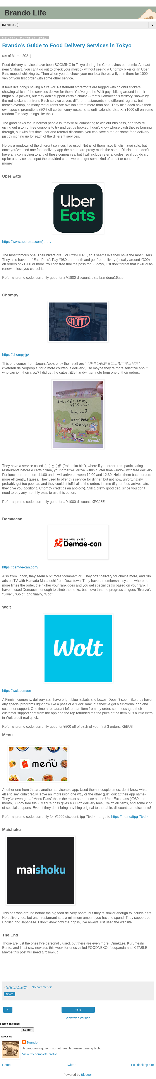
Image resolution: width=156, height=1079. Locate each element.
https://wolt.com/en (16, 690)
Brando (32, 1042)
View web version (78, 1018)
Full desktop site (142, 1065)
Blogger (86, 1074)
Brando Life (25, 13)
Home (77, 1009)
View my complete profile (39, 1054)
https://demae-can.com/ (20, 567)
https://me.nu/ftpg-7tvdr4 (130, 816)
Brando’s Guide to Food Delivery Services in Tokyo (67, 45)
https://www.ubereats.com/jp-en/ (26, 242)
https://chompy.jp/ (15, 354)
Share (9, 994)
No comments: (42, 987)
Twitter (70, 1065)
